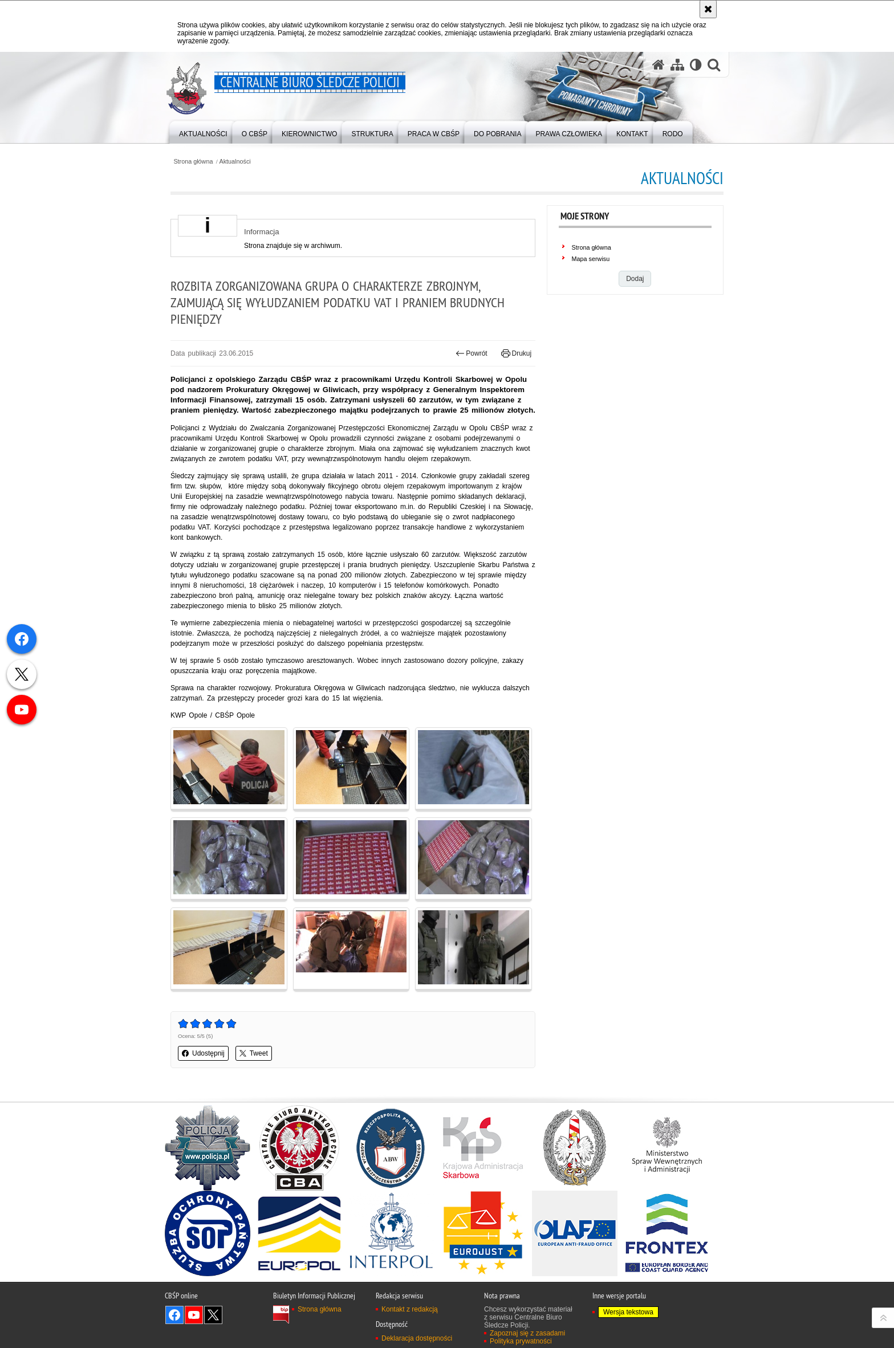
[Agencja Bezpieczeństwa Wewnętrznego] (391, 1148)
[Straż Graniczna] (574, 1148)
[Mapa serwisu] (677, 65)
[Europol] (299, 1233)
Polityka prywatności (521, 1341)
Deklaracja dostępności (416, 1338)
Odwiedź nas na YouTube (194, 1315)
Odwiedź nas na (213, 1315)
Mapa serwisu (591, 258)
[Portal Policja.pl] (207, 1148)
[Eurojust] (483, 1233)
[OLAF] (574, 1233)
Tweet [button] (253, 1053)
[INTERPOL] (391, 1233)
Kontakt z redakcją (409, 1309)
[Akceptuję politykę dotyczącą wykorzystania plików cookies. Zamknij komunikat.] (708, 9)
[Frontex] (666, 1233)
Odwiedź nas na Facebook (174, 1315)
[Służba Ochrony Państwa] (207, 1233)
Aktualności (235, 161)
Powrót (471, 353)
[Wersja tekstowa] (696, 65)
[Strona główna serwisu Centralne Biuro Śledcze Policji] (658, 65)
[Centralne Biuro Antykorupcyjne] (299, 1148)
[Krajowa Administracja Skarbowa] (483, 1148)
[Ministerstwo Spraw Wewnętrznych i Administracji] (666, 1148)
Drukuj (516, 353)
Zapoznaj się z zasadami (527, 1333)
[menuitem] (203, 131)
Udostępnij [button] (203, 1053)
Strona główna (193, 161)
